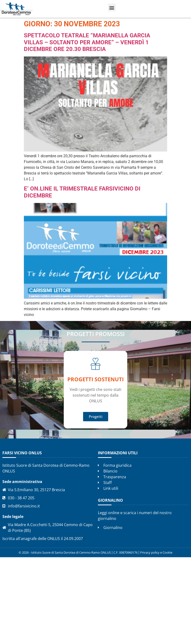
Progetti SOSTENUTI (95, 379)
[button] (112, 7)
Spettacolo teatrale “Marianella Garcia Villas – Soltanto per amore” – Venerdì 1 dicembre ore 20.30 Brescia (87, 42)
